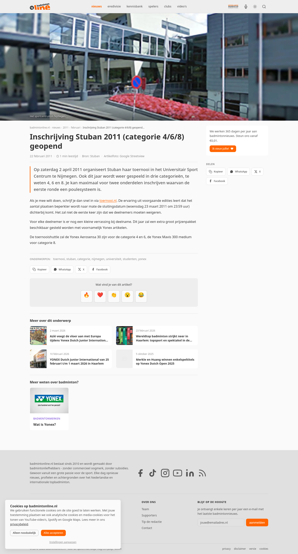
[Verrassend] (127, 296)
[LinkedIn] (190, 473)
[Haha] (141, 296)
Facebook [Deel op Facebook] (99, 269)
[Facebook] (140, 473)
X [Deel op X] (81, 269)
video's (182, 6)
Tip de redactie (152, 522)
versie (252, 548)
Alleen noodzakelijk (24, 533)
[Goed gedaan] (114, 296)
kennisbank (135, 6)
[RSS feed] (202, 473)
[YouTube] (177, 473)
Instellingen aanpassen (62, 542)
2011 (65, 127)
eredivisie (114, 6)
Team (145, 509)
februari (75, 127)
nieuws (96, 6)
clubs (167, 6)
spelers (153, 6)
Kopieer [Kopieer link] (39, 269)
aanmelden (257, 522)
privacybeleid (19, 524)
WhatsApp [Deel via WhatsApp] (62, 269)
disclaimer (240, 548)
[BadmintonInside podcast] (246, 6)
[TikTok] (152, 473)
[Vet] (87, 296)
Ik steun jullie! (222, 148)
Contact (147, 528)
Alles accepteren (53, 533)
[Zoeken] (264, 6)
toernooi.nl (108, 200)
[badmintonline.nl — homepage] (40, 6)
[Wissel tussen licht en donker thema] (255, 6)
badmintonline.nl (40, 127)
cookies (264, 548)
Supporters (149, 515)
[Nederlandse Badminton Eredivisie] (233, 6)
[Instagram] (165, 473)
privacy (226, 548)
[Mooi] (100, 296)
